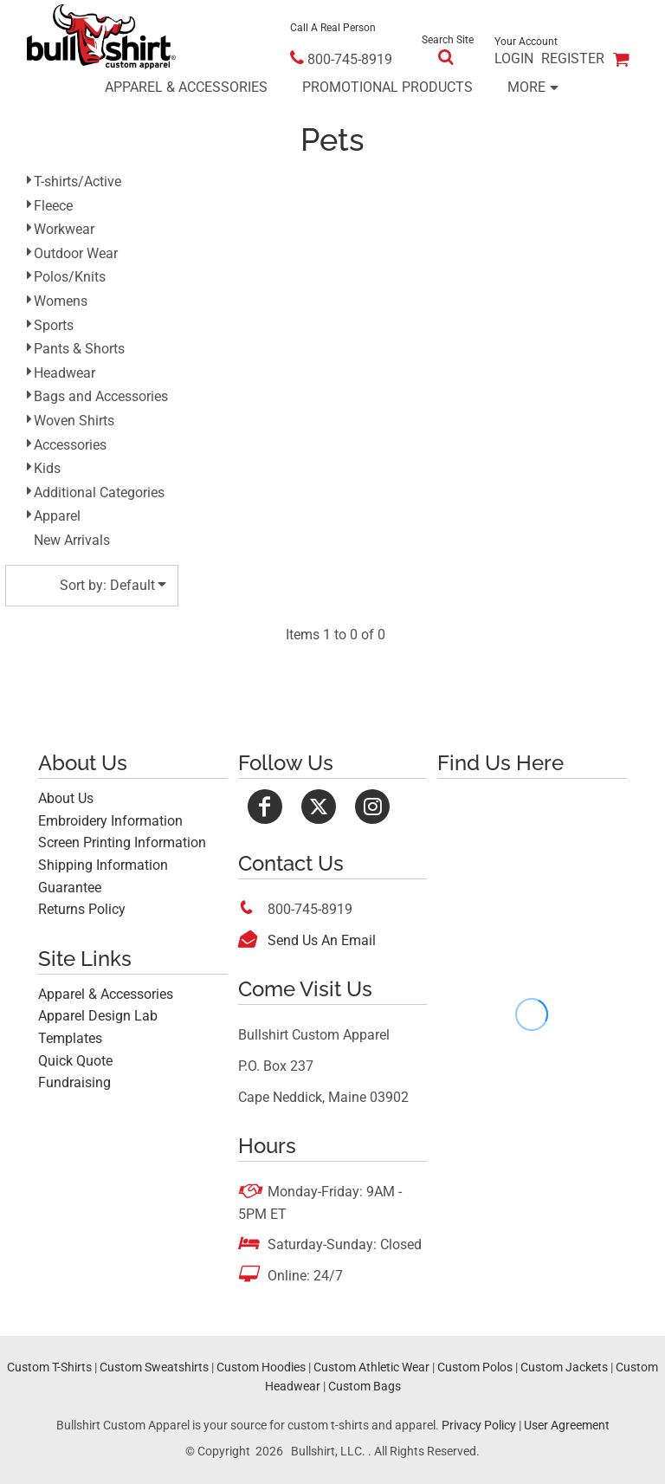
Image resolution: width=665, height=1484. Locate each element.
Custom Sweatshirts (154, 1367)
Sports (54, 325)
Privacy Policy (479, 1425)
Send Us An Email (322, 940)
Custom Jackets (564, 1367)
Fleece (53, 206)
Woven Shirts (74, 420)
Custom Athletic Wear (371, 1367)
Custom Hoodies (261, 1367)
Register (572, 58)
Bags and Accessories (101, 396)
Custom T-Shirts (49, 1367)
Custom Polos (475, 1367)
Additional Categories (99, 492)
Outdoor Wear (76, 253)
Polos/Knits (70, 277)
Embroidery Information (110, 821)
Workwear (64, 229)
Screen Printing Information (122, 842)
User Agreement (567, 1425)
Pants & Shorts (79, 348)
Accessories (70, 445)
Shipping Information (103, 865)
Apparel (57, 516)
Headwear (64, 373)
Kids (47, 468)
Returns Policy (82, 909)
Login (513, 58)
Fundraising (74, 1082)
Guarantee (69, 887)
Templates (70, 1038)
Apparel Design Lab (98, 1016)
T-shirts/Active (77, 181)
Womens (60, 301)
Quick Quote (75, 1061)
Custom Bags (364, 1386)
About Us (66, 798)
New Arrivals (72, 540)
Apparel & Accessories (105, 994)
